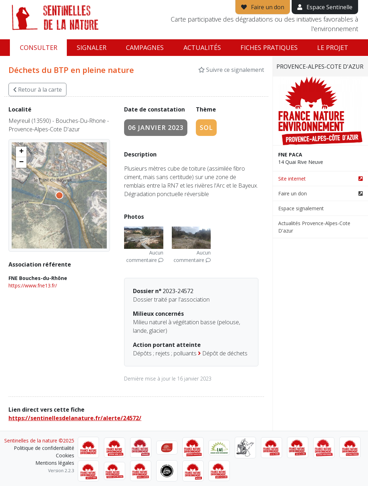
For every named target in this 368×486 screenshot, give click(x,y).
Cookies (65, 455)
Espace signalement (301, 208)
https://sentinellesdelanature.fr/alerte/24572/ (74, 418)
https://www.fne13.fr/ (32, 285)
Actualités (202, 47)
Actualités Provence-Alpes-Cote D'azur (314, 227)
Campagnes (145, 47)
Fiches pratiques (269, 47)
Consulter (38, 47)
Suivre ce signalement (231, 70)
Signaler (91, 47)
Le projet (332, 47)
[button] (21, 152)
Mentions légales (54, 462)
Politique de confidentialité (44, 448)
